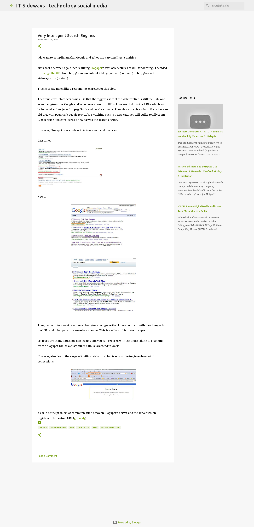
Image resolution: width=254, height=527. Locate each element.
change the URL (51, 73)
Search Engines (58, 427)
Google (43, 427)
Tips (95, 427)
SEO (72, 427)
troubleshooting (110, 427)
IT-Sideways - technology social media (61, 5)
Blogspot (96, 68)
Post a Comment (47, 455)
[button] (39, 46)
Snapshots (83, 427)
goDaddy (79, 418)
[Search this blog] (227, 6)
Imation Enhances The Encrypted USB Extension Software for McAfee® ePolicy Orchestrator (200, 171)
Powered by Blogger (127, 522)
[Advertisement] (103, 490)
